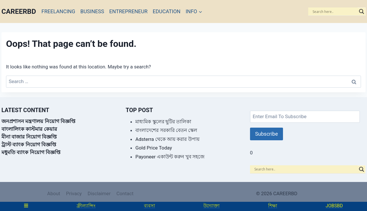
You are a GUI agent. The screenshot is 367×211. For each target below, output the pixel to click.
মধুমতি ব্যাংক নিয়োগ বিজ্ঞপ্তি (30, 152)
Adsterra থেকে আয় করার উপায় (167, 139)
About (53, 193)
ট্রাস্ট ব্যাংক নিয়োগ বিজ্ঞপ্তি (28, 144)
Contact (124, 193)
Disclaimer (98, 193)
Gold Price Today (153, 148)
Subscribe (266, 134)
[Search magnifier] (362, 11)
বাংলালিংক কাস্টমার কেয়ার (29, 129)
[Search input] (334, 11)
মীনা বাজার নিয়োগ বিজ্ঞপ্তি (29, 137)
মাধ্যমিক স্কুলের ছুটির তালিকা (163, 121)
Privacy (74, 193)
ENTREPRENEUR (128, 11)
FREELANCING (58, 11)
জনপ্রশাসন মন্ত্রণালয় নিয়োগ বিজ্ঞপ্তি (38, 121)
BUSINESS (92, 11)
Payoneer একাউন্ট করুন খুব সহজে (169, 157)
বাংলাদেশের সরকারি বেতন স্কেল (166, 130)
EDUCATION (167, 11)
